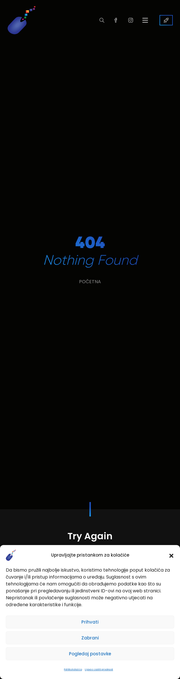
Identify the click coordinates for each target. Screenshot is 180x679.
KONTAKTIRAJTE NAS (166, 20)
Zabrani (90, 638)
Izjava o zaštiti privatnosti (99, 669)
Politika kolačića (73, 669)
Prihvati (90, 622)
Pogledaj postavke (90, 654)
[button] (171, 555)
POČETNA (90, 281)
